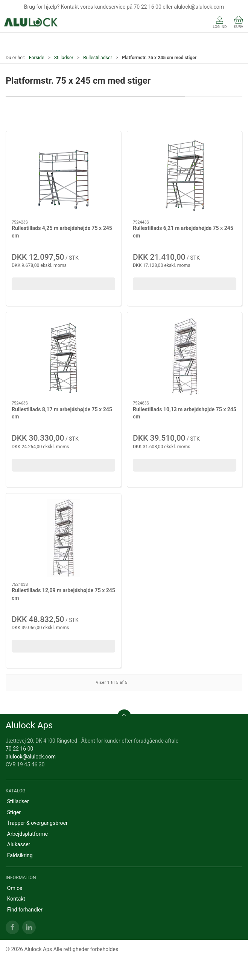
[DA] (31, 23)
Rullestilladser (97, 57)
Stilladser (63, 57)
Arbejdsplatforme (27, 834)
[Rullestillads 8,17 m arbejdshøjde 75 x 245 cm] (63, 356)
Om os (15, 888)
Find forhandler (25, 910)
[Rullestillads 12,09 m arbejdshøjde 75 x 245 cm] (63, 538)
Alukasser (18, 844)
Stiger (14, 812)
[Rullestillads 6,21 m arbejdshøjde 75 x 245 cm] (184, 175)
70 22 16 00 (19, 749)
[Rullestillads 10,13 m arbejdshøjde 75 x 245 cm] (184, 356)
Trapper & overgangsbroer (37, 823)
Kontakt (16, 899)
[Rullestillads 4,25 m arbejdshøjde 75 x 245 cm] (63, 175)
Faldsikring (20, 855)
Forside (36, 57)
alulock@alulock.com (31, 757)
